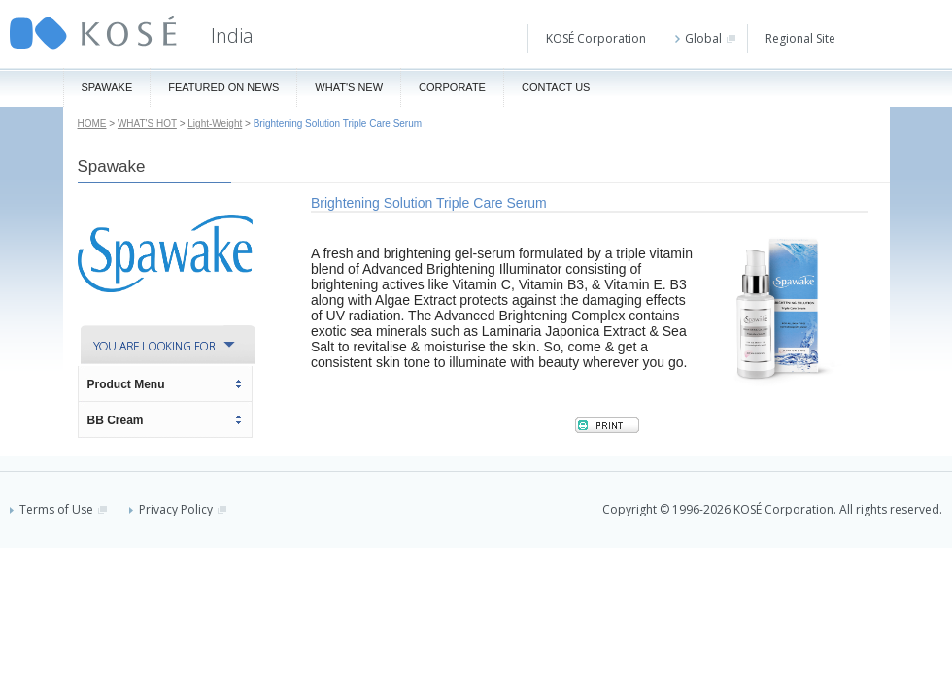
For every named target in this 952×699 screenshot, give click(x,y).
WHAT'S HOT (147, 123)
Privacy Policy (177, 509)
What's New (349, 87)
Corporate (452, 87)
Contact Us (556, 87)
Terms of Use (58, 509)
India (232, 35)
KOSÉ (93, 33)
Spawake (107, 87)
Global (705, 38)
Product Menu (126, 384)
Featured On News (223, 87)
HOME (92, 123)
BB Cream (115, 420)
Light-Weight (214, 123)
